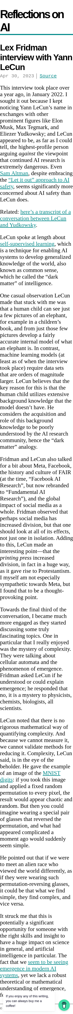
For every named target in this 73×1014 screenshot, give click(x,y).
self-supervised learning (27, 245)
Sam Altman (14, 174)
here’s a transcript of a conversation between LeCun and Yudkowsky (35, 219)
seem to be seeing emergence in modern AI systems (34, 969)
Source (48, 76)
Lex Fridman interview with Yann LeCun (36, 57)
